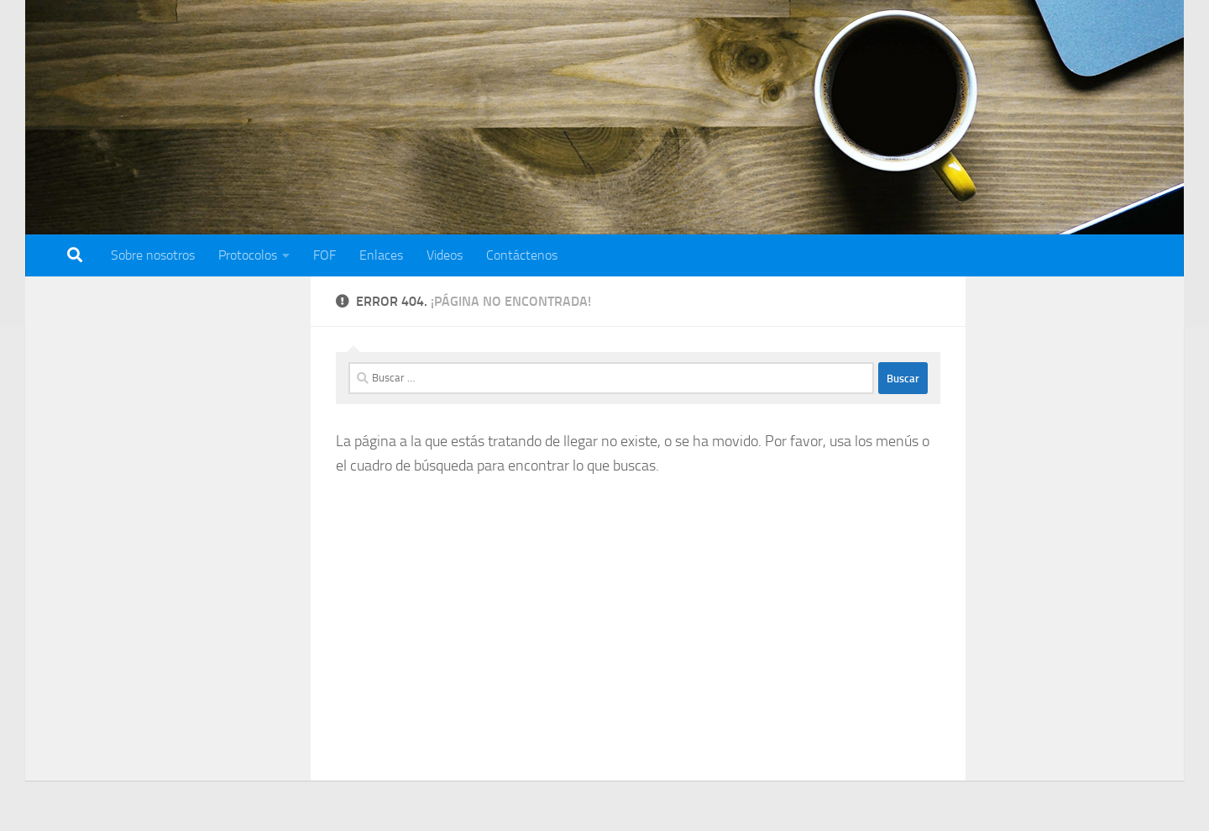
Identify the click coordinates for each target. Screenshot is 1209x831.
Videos (445, 255)
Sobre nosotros (153, 255)
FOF (324, 255)
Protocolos (247, 255)
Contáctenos (521, 255)
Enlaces (381, 255)
